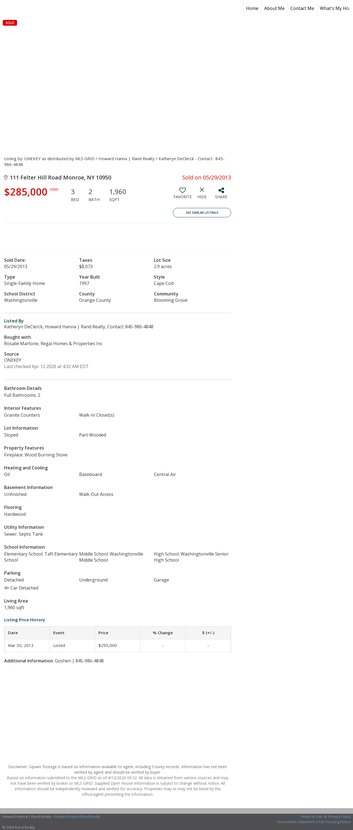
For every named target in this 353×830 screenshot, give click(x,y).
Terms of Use (311, 816)
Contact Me (302, 8)
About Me (274, 8)
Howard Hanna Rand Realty (77, 816)
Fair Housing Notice (335, 821)
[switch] (182, 195)
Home (252, 8)
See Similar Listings (202, 212)
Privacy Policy (339, 816)
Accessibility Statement (296, 821)
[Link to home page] (7, 8)
